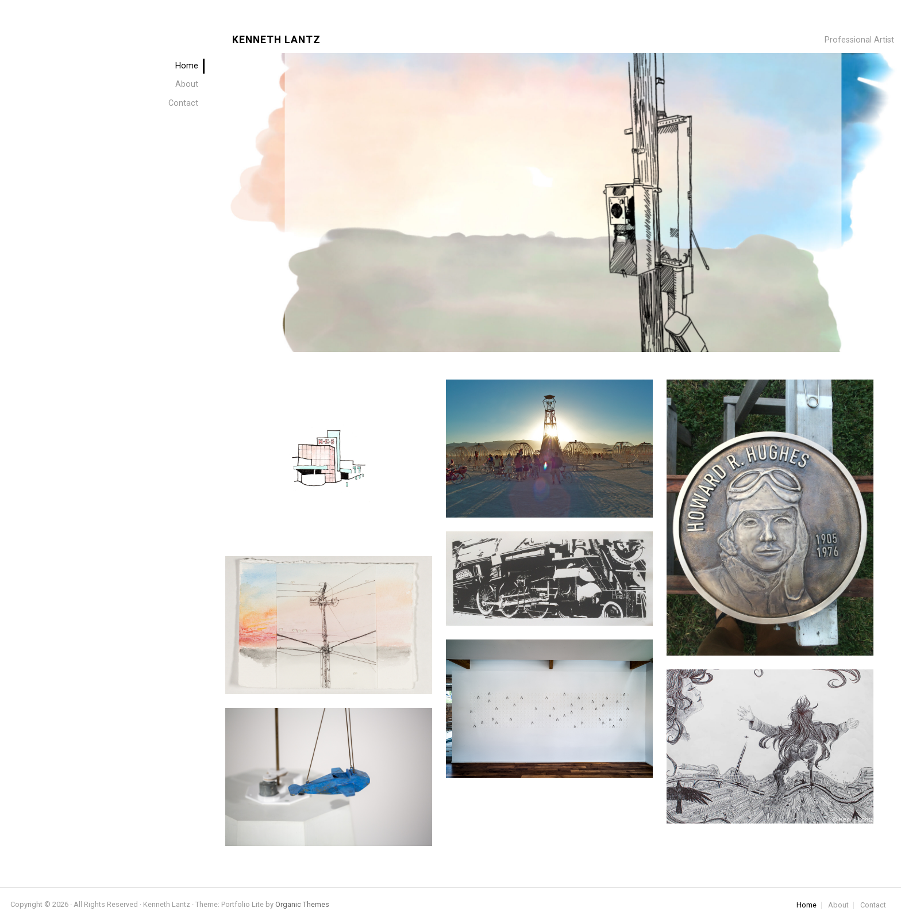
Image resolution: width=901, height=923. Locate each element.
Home (806, 905)
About (838, 905)
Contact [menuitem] (183, 103)
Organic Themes (302, 904)
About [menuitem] (186, 84)
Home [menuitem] (186, 66)
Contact (873, 905)
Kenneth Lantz (276, 40)
